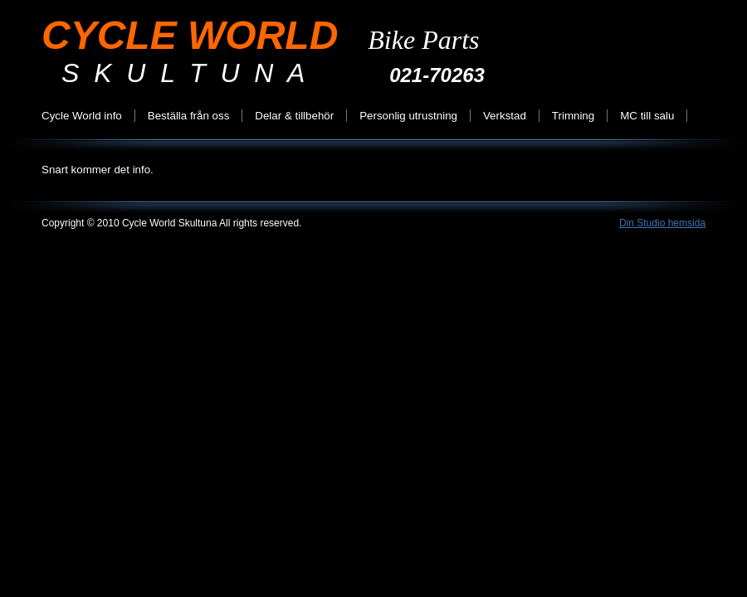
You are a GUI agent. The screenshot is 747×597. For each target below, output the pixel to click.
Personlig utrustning (408, 115)
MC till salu (647, 115)
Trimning (573, 115)
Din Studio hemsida (662, 223)
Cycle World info (82, 115)
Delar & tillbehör (294, 115)
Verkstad (504, 115)
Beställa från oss (189, 115)
